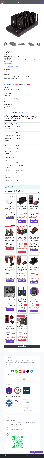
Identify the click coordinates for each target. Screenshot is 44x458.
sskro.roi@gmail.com (16, 429)
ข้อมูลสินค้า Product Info (12, 52)
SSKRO (13, 421)
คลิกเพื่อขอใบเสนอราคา (36, 452)
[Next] (37, 44)
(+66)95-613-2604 (15, 426)
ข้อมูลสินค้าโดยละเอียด (11, 112)
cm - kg (7, 95)
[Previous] (6, 44)
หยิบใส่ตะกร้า (10, 218)
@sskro (13, 433)
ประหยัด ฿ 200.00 (17, 84)
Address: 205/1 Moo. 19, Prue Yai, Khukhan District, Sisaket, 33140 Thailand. (24, 423)
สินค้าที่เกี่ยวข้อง (23, 112)
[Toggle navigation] (41, 2)
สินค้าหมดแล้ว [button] (9, 248)
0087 (6, 71)
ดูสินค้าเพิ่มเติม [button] (22, 346)
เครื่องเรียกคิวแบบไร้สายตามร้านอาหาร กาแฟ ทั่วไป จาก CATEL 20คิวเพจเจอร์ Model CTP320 (17, 77)
